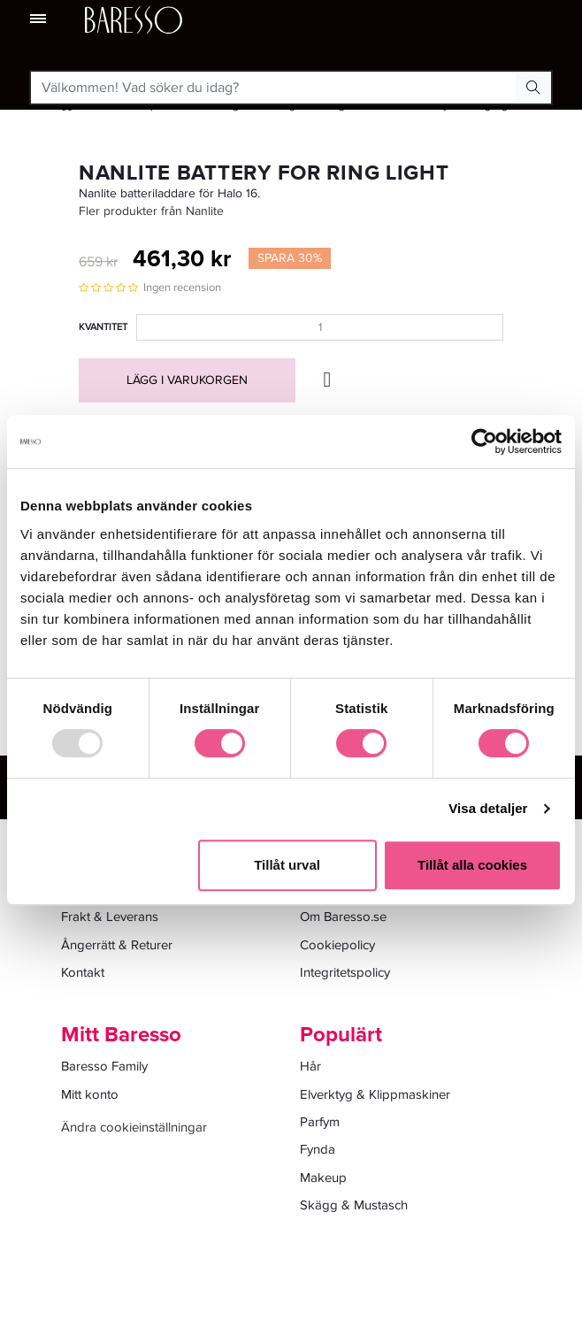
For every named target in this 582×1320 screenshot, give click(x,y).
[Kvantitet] (319, 327)
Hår (310, 1066)
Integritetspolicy (345, 972)
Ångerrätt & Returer (116, 945)
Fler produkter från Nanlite (151, 211)
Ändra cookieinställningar (134, 1127)
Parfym (320, 1122)
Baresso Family (104, 1066)
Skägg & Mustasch (354, 1205)
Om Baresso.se (343, 917)
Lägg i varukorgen (187, 380)
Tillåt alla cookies (472, 864)
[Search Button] (533, 88)
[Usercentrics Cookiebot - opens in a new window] (484, 441)
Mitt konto (90, 1094)
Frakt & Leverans (109, 917)
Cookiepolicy (337, 945)
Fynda (317, 1149)
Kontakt (82, 972)
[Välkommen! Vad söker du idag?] (274, 88)
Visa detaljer (487, 808)
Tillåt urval (287, 864)
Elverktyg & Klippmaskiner (375, 1094)
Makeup (323, 1178)
